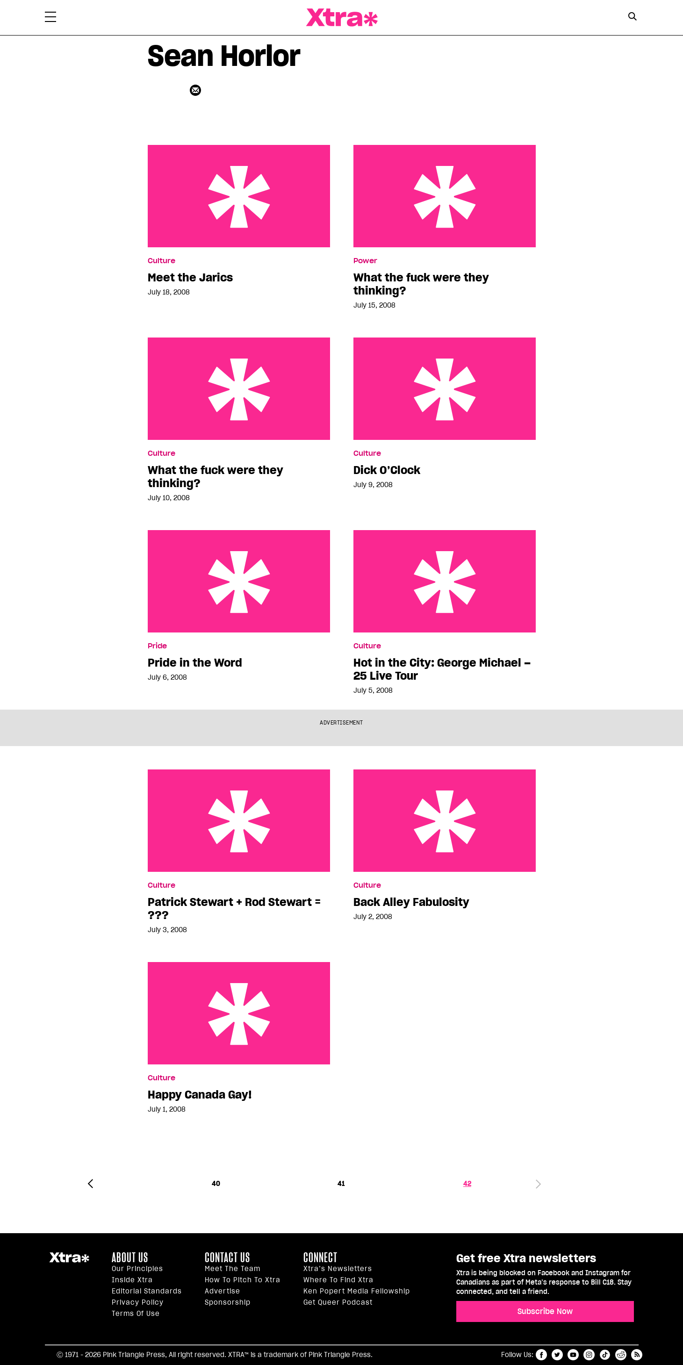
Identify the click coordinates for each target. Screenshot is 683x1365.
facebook (541, 1354)
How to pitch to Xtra (242, 1280)
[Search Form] (633, 18)
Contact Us (227, 1257)
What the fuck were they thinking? (444, 196)
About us (130, 1257)
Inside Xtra (132, 1280)
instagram (589, 1354)
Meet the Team (232, 1268)
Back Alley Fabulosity (444, 820)
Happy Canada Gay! (239, 1013)
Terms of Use (136, 1313)
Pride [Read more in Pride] (157, 646)
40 (216, 1183)
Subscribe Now (545, 1311)
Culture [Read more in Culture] (161, 261)
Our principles (137, 1268)
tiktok (605, 1354)
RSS (636, 1354)
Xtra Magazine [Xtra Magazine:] (69, 1261)
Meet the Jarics (239, 196)
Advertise (222, 1291)
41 (341, 1183)
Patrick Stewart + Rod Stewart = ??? (239, 820)
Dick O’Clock (444, 389)
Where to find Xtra (338, 1280)
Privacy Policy (138, 1302)
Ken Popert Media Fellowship (356, 1291)
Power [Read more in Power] (365, 261)
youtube (573, 1354)
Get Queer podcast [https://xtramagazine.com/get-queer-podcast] (338, 1302)
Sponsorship (228, 1302)
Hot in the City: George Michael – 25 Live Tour (444, 581)
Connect (320, 1257)
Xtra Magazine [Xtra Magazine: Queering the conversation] (341, 17)
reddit (620, 1354)
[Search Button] (633, 16)
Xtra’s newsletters (337, 1268)
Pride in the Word (239, 581)
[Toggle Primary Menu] (50, 19)
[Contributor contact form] (196, 90)
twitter (557, 1354)
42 (467, 1183)
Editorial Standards (147, 1291)
